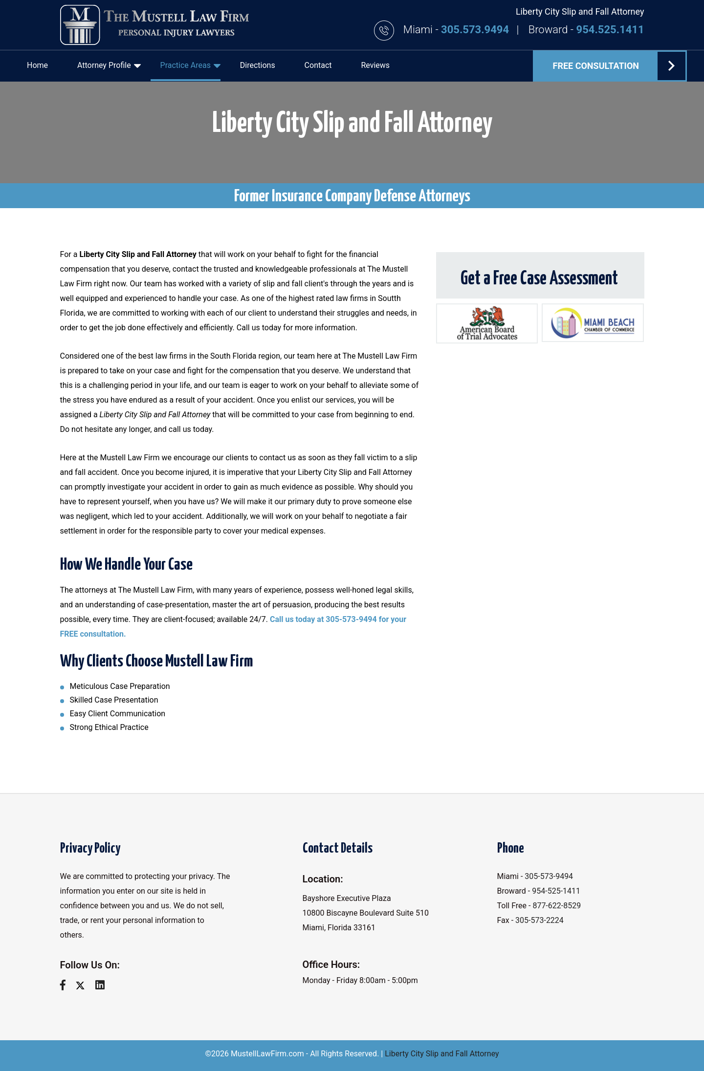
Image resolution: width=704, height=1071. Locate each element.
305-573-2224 (539, 920)
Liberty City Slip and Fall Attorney (442, 1053)
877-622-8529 (556, 905)
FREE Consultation (619, 66)
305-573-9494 (549, 876)
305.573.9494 (476, 29)
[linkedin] (103, 985)
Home (37, 65)
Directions (257, 65)
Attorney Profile (109, 65)
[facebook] (66, 985)
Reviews (375, 65)
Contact (318, 65)
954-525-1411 (556, 891)
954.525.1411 (610, 29)
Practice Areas (190, 65)
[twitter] (83, 985)
